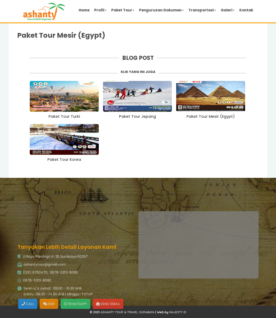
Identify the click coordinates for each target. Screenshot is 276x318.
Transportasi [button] (202, 10)
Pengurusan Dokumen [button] (161, 10)
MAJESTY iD (177, 312)
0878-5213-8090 (64, 292)
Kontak (246, 10)
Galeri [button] (228, 10)
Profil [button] (100, 10)
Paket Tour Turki (64, 116)
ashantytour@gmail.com (45, 284)
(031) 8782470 (35, 292)
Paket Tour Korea (64, 159)
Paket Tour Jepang (137, 116)
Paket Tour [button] (122, 10)
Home (84, 10)
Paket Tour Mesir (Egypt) (61, 35)
